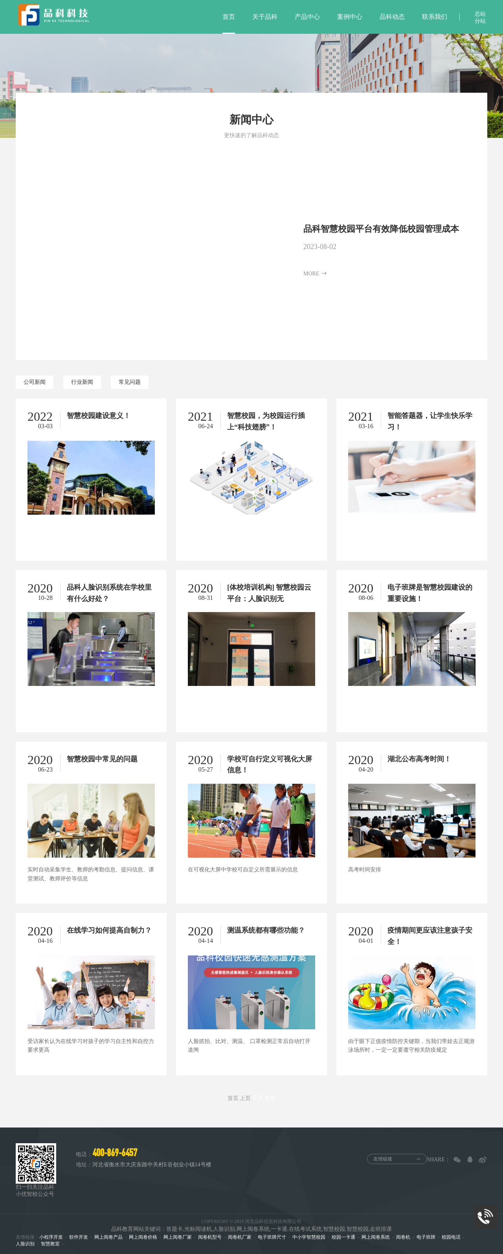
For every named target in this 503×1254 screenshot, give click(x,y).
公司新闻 (35, 382)
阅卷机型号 (210, 1237)
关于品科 (264, 16)
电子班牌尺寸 (272, 1237)
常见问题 (130, 382)
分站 (480, 21)
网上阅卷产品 (108, 1237)
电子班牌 (426, 1237)
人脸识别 (25, 1244)
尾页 (269, 1098)
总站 (480, 14)
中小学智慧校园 (308, 1237)
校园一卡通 (343, 1237)
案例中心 (349, 16)
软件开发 (78, 1237)
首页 (228, 16)
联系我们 (434, 16)
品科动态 (392, 16)
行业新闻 (82, 382)
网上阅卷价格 (143, 1237)
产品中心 (307, 16)
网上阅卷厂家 (177, 1237)
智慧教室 (50, 1244)
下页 (257, 1098)
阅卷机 (403, 1237)
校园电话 (451, 1237)
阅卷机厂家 (240, 1237)
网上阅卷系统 (376, 1237)
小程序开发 (51, 1237)
